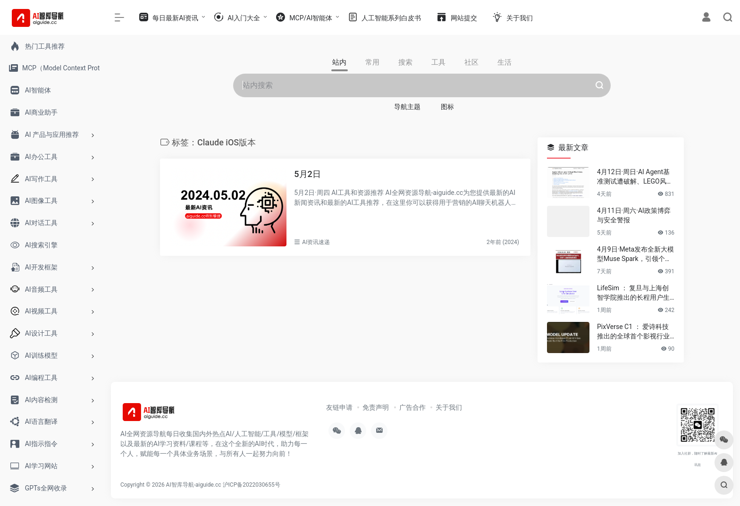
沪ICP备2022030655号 (251, 484)
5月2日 (307, 174)
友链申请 (339, 407)
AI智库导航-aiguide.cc (193, 484)
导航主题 (407, 106)
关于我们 (449, 407)
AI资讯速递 (316, 242)
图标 (447, 106)
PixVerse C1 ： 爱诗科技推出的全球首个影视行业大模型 (633, 332)
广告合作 (412, 407)
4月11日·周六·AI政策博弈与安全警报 (634, 215)
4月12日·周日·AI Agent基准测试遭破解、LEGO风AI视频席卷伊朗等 (635, 177)
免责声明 (375, 407)
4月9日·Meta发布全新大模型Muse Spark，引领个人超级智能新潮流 (635, 254)
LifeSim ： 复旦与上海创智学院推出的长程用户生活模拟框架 (633, 293)
